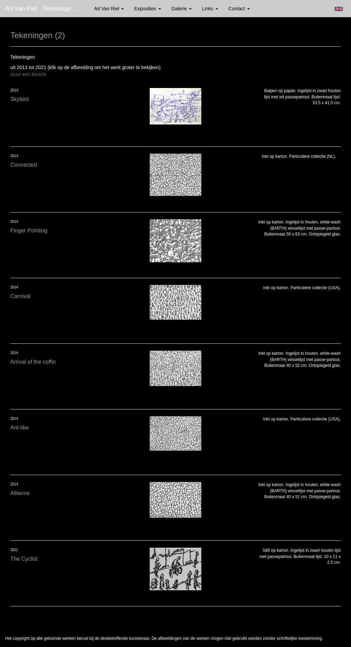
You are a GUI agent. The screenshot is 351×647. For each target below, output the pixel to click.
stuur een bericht (28, 74)
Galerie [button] (181, 8)
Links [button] (210, 8)
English (339, 9)
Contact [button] (239, 8)
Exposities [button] (147, 8)
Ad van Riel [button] (109, 8)
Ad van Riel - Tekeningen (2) (44, 8)
